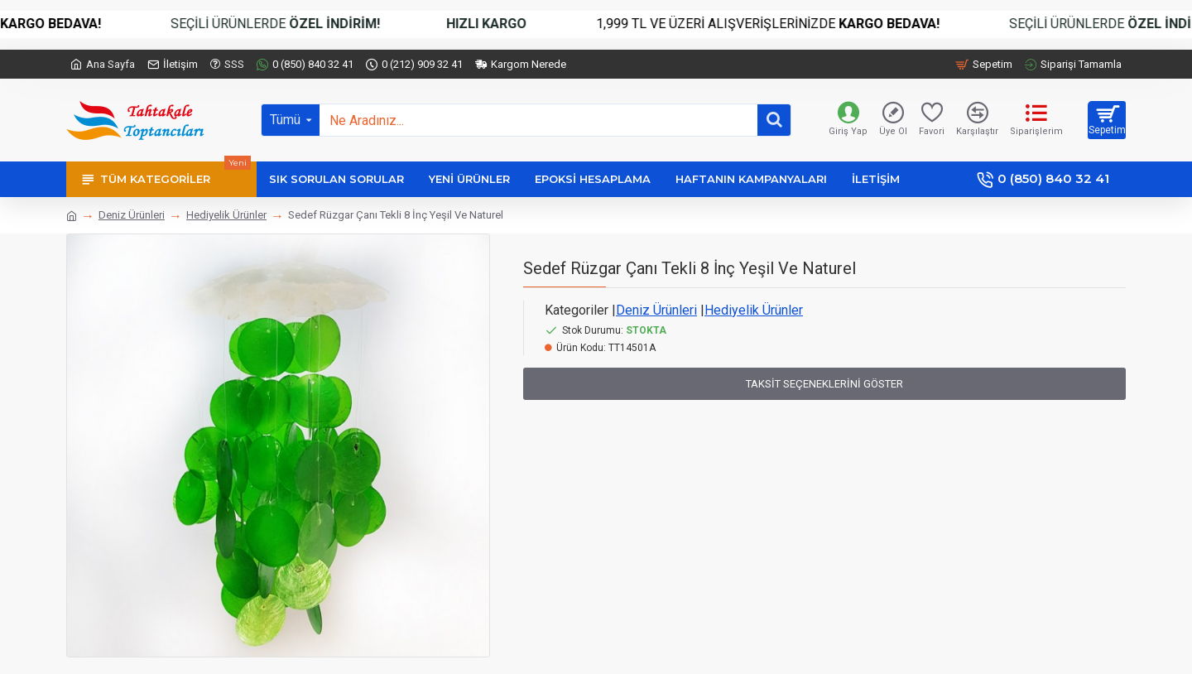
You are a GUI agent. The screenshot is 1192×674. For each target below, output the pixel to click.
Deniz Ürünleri (132, 215)
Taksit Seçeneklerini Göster (824, 384)
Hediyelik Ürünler (226, 215)
